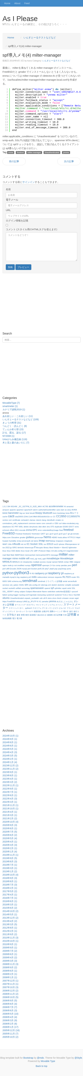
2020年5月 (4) (9, 838)
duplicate (58, 527)
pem (69, 565)
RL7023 (66, 577)
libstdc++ (57, 548)
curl (60, 523)
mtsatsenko (27, 562)
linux (4, 551)
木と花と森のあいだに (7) (15, 442)
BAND (5, 513)
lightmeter (73, 548)
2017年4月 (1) (9, 894)
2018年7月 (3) (9, 884)
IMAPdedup (50, 541)
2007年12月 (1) (10, 980)
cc (51, 517)
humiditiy (12, 541)
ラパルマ (29, 611)
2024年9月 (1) (9, 739)
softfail (18, 588)
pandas (64, 565)
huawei (5, 541)
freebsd (68, 529)
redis (34, 577)
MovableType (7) (11, 403)
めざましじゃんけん (65, 601)
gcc (47, 534)
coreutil (49, 523)
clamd (38, 520)
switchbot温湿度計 (63, 592)
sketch (54, 585)
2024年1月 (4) (9, 762)
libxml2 (65, 548)
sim (26, 584)
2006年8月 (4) (9, 1004)
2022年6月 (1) (9, 795)
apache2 (20, 510)
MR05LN (16, 562)
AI (65, 506)
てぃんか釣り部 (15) (13, 429)
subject (22, 592)
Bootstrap (28, 1057)
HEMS (54, 537)
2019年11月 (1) (10, 855)
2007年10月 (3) (10, 987)
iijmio (36, 541)
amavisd (69, 506)
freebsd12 (27, 534)
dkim (44, 527)
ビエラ (55, 608)
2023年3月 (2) (9, 782)
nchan (66, 562)
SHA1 (21, 585)
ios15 (56, 544)
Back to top (41, 1066)
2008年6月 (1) (9, 970)
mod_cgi (33, 559)
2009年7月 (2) (9, 951)
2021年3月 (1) (9, 815)
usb (41, 598)
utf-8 (45, 598)
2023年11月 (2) (10, 768)
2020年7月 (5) (9, 831)
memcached (30, 555)
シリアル (51, 605)
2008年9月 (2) (9, 967)
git (69, 534)
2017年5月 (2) (9, 891)
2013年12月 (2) (10, 917)
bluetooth (48, 513)
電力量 (19, 618)
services (5, 585)
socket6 (11, 588)
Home (7, 3)
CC (54, 517)
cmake (58, 520)
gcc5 (56, 534)
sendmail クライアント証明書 (50, 581)
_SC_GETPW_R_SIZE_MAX (30, 506)
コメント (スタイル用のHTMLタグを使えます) (31, 229)
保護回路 (37, 611)
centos (5, 520)
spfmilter (58, 588)
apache (13, 510)
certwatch (25, 520)
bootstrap (61, 513)
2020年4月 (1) (9, 841)
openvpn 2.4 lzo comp (51, 565)
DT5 (52, 527)
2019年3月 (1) (9, 868)
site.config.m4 (34, 585)
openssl (36, 565)
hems (47, 537)
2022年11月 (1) (10, 785)
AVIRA (74, 510)
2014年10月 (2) (10, 911)
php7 (47, 569)
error (40, 530)
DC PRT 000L (17, 527)
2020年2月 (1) (9, 848)
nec (71, 561)
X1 (40, 601)
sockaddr (75, 585)
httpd (78, 537)
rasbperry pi (41, 573)
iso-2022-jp (7, 548)
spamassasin (37, 588)
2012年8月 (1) (9, 927)
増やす (66, 611)
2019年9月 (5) (9, 858)
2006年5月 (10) (10, 1013)
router (73, 577)
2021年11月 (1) (10, 805)
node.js (11, 565)
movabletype (52, 558)
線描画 (50, 615)
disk (40, 527)
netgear (77, 562)
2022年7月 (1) (9, 792)
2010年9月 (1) (9, 944)
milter (63, 554)
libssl (51, 548)
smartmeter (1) (10, 406)
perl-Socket (32, 569)
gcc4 (52, 534)
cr (53, 523)
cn (63, 520)
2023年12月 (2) (10, 765)
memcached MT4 (43, 555)
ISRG (14, 548)
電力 (14, 618)
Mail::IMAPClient (17, 555)
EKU (17, 530)
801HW (14, 506)
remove (51, 577)
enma (29, 530)
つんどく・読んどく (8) (14, 426)
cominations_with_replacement (15, 523)
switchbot (51, 592)
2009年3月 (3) (9, 960)
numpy (27, 565)
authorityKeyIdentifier (47, 510)
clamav (32, 520)
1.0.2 (4, 506)
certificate (16, 520)
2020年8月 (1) (9, 828)
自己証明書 (57, 615)
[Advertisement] (41, 306)
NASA (60, 562)
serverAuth (72, 581)
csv (56, 523)
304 (8, 506)
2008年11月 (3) (10, 964)
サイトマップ (41, 605)
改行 (71, 611)
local (27, 551)
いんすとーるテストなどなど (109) (20, 419)
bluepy (38, 513)
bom (55, 513)
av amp (68, 510)
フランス (70, 608)
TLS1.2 (65, 595)
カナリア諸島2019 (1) (13, 409)
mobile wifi (24, 558)
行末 (65, 615)
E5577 (71, 527)
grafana (30, 537)
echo (77, 527)
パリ (50, 608)
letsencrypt (29, 548)
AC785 (45, 506)
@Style (78, 1057)
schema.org (17, 581)
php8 (52, 569)
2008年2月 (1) (9, 974)
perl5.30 (40, 569)
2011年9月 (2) (9, 934)
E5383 (65, 527)
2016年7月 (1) (9, 898)
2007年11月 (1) (10, 984)
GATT (43, 534)
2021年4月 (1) (9, 812)
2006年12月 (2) (10, 990)
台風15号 (45, 611)
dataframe (6, 527)
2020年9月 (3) (9, 825)
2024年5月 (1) (9, 749)
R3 (33, 573)
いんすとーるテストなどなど (56, 60)
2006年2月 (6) (9, 1023)
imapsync (60, 541)
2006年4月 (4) (9, 1017)
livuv (23, 551)
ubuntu (6, 598)
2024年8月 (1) (9, 742)
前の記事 (14, 161)
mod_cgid (42, 559)
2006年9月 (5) (9, 1000)
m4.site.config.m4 (58, 551)
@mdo (40, 1057)
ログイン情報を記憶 (17, 220)
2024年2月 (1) (9, 759)
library (46, 548)
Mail (8, 555)
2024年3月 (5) (9, 755)
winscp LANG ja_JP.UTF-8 (27, 601)
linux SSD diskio (13, 551)
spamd (47, 588)
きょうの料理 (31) (11, 422)
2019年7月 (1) (9, 864)
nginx (4, 565)
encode (22, 530)
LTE (31, 551)
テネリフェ (37, 608)
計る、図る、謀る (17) (14, 432)
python (8, 573)
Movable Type (48, 1061)
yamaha (45, 601)
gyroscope (38, 537)
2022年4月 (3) (9, 798)
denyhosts (33, 527)
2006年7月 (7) (9, 1007)
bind (27, 513)
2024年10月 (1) (10, 735)
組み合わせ (42, 615)
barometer (13, 513)
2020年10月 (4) (10, 821)
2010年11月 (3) (10, 937)
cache (4, 517)
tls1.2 (71, 595)
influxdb (16, 544)
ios (45, 544)
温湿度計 (33, 615)
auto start (60, 510)
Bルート (74, 513)
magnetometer (72, 551)
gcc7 (65, 534)
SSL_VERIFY (8, 592)
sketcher (60, 585)
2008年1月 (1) (9, 977)
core (43, 523)
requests (58, 577)
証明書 (71, 614)
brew (68, 513)
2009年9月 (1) (9, 947)
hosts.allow (62, 537)
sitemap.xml (46, 585)
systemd (58, 595)
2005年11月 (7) (10, 1033)
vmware (65, 598)
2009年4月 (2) (9, 957)
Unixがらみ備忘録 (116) (14, 439)
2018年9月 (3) (9, 878)
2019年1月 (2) (9, 871)
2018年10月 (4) (10, 874)
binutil (32, 513)
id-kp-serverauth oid (25, 541)
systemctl (50, 595)
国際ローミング (56, 611)
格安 (27, 615)
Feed (27, 3)
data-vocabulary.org (70, 523)
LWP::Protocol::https (42, 551)
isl (78, 544)
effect (12, 530)
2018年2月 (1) (9, 888)
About (17, 3)
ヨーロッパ (20, 611)
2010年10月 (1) (10, 941)
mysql (48, 562)
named (54, 562)
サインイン (28, 182)
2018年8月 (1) (9, 881)
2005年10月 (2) (10, 1037)
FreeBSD (8, 533)
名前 (8, 189)
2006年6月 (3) (9, 1010)
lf (34, 547)
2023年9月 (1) (9, 772)
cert (10, 520)
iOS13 (50, 544)
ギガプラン (30, 605)
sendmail (29, 581)
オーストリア (20, 605)
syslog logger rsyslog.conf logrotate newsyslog (27, 595)
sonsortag (26, 588)
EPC (34, 530)
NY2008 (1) (8, 436)
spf (52, 588)
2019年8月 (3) (9, 861)
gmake (22, 537)
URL (8, 210)
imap (42, 540)
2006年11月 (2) (10, 994)
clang (44, 520)
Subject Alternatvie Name (36, 592)
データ (45, 608)
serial (65, 581)
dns (48, 527)
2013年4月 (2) (9, 921)
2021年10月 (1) (10, 808)
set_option (14, 585)
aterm (35, 510)
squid (64, 588)
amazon (5, 510)
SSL (73, 588)
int (25, 544)
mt (21, 562)
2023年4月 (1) (9, 778)
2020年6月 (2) (9, 835)
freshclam (36, 534)
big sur (22, 513)
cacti (11, 516)
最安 (18, 615)
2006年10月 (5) (10, 997)
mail (4, 555)
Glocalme (15, 537)
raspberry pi (56, 573)
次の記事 (69, 161)
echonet (5, 530)
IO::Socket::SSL (35, 544)
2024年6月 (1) (9, 745)
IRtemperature (71, 544)
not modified (19, 565)
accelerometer (56, 506)
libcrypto (39, 548)
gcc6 (61, 534)
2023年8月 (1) (9, 775)
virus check (56, 598)
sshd (69, 588)
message (54, 555)
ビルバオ (62, 608)
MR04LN (7, 561)
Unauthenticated (17, 598)
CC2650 (61, 516)
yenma (52, 601)
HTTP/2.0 (71, 537)
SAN (9, 581)
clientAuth (51, 520)
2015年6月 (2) (9, 908)
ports (69, 569)
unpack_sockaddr (31, 598)
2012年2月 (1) (9, 931)
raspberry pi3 (25, 577)
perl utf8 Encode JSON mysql (14, 569)
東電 (23, 615)
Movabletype (66, 558)
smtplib (68, 585)
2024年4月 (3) (9, 752)
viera (50, 598)
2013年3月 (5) (9, 924)
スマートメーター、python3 (20, 608)
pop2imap (62, 569)
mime (15, 558)
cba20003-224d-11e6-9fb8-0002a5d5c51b (32, 517)
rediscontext (42, 577)
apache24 (28, 510)
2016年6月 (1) (9, 901)
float (61, 530)
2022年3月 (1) (9, 802)
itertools (21, 548)
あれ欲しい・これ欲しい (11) (17, 416)
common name (35, 523)
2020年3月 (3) (9, 845)
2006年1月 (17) (10, 1027)
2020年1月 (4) (9, 851)
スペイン (59, 605)
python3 (21, 572)
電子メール (12, 199)
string (16, 592)
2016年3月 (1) (9, 904)
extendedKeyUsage (50, 530)
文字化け (11, 614)
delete (26, 527)
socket (5, 588)
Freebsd (19, 534)
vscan (71, 598)
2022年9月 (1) (9, 788)
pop (55, 569)
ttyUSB (77, 595)
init (22, 544)
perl (74, 565)
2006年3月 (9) (9, 1020)
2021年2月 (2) (9, 818)
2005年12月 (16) (11, 1030)
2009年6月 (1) (9, 954)
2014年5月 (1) (9, 914)
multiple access (39, 562)
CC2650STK (73, 516)
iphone (61, 544)
